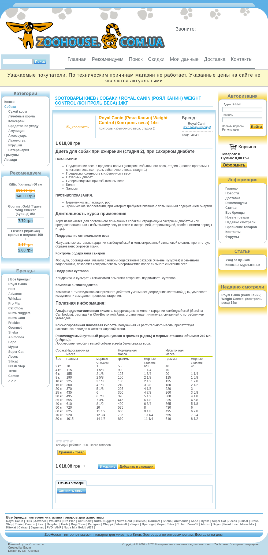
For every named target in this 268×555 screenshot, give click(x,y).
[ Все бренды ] (20, 279)
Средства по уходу (23, 126)
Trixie (12, 371)
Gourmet (15, 328)
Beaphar (53, 524)
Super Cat (16, 352)
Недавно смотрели (240, 222)
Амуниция (16, 131)
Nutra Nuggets (19, 313)
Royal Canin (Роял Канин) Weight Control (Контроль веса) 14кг (128, 100)
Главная (77, 59)
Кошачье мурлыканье (242, 265)
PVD (50, 527)
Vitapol (134, 524)
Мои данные (184, 59)
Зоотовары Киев (75, 98)
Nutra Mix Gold (74, 527)
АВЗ (90, 527)
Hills (11, 289)
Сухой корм (17, 111)
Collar (181, 524)
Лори (161, 524)
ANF (58, 527)
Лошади (10, 160)
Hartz (65, 524)
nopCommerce (34, 544)
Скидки (156, 59)
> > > (12, 381)
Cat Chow (15, 308)
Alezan (205, 524)
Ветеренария (18, 150)
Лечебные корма (21, 116)
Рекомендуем (107, 59)
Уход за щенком (237, 260)
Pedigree (94, 524)
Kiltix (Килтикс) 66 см (25, 184)
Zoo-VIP (192, 524)
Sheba (13, 332)
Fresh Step (16, 366)
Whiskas (14, 299)
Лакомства (16, 140)
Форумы (232, 237)
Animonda (16, 337)
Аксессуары (18, 136)
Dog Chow (78, 524)
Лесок (13, 356)
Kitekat (11, 527)
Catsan (23, 527)
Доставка (214, 59)
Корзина (247, 147)
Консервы (16, 121)
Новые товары (237, 217)
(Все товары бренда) (197, 127)
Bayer (217, 524)
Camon (13, 376)
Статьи (231, 208)
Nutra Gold (16, 318)
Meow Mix (247, 524)
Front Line (231, 524)
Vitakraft (121, 524)
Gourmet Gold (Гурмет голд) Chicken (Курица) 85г (25, 210)
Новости (232, 193)
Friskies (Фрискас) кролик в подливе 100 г (25, 235)
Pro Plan (14, 303)
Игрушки (15, 145)
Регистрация (230, 129)
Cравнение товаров (241, 227)
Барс (12, 342)
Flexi (41, 524)
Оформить (234, 165)
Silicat (13, 361)
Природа (148, 524)
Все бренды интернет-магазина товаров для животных (55, 517)
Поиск (136, 59)
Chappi (108, 524)
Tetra (170, 524)
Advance (15, 294)
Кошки (9, 102)
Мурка (13, 347)
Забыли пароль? (233, 126)
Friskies (14, 323)
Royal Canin (17, 284)
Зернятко (37, 527)
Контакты (241, 59)
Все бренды (235, 212)
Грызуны (11, 155)
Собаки (10, 107)
